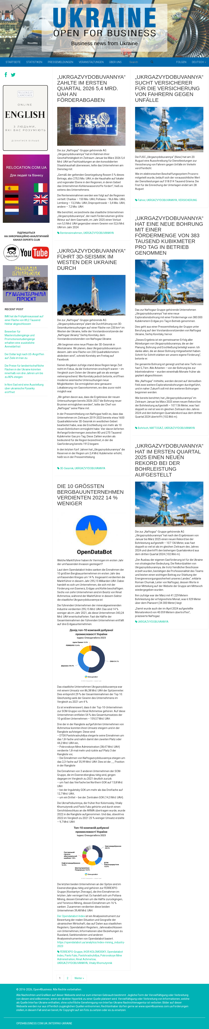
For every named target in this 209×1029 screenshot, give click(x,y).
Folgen (181, 62)
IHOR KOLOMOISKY (95, 951)
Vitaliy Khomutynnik (100, 962)
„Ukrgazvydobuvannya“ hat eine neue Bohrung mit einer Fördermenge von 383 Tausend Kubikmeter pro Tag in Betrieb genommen (169, 235)
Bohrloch (143, 427)
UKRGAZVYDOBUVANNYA (98, 232)
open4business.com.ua (31, 1023)
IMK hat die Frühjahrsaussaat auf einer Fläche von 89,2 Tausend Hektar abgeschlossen (24, 320)
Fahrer (141, 200)
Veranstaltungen (91, 62)
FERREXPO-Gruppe (71, 951)
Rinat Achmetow (86, 959)
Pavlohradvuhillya (88, 955)
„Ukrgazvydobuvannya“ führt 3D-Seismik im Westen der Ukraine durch (91, 259)
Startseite (13, 62)
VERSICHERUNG (187, 200)
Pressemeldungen (60, 62)
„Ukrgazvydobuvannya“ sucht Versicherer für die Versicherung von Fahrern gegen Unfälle (169, 88)
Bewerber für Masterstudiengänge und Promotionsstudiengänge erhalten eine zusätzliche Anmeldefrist (20, 339)
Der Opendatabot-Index (71, 916)
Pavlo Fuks (71, 955)
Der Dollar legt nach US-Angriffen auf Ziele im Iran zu (24, 356)
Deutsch (199, 62)
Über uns (115, 62)
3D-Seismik (67, 468)
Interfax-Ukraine (60, 1023)
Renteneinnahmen (71, 232)
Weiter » (79, 978)
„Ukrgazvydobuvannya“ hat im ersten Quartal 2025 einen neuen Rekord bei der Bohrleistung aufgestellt (169, 460)
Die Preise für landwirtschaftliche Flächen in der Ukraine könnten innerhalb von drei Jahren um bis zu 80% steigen (24, 371)
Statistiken (34, 62)
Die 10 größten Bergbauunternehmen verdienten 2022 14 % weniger (90, 494)
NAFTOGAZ (156, 427)
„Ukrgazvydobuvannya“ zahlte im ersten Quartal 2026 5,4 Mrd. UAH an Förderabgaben (91, 88)
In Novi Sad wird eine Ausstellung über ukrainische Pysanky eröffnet (24, 388)
